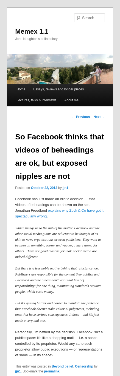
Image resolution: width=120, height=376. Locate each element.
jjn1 (65, 188)
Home (20, 89)
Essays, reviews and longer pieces (58, 89)
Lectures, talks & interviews (36, 100)
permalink (52, 371)
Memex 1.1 (31, 31)
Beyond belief (62, 366)
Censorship (84, 366)
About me (72, 100)
